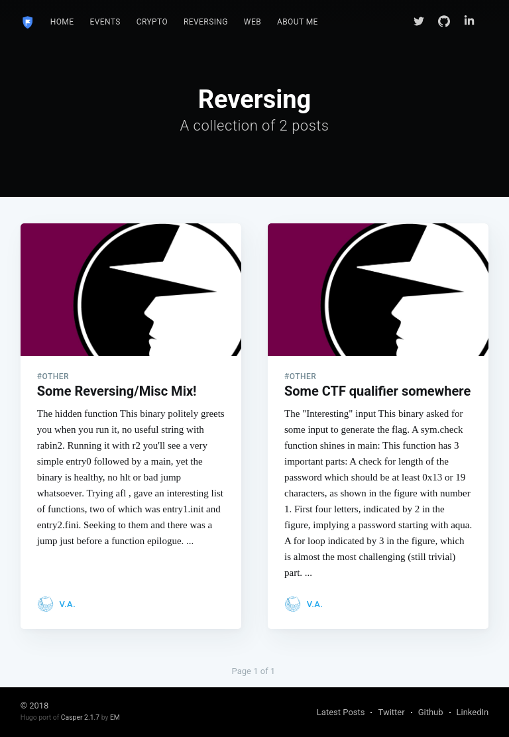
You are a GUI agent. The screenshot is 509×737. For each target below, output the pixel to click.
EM (115, 717)
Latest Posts (341, 712)
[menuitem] (62, 22)
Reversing (206, 22)
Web (252, 22)
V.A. (67, 604)
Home (62, 22)
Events (104, 22)
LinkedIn (473, 712)
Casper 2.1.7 (80, 717)
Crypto (152, 22)
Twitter (391, 712)
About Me (297, 22)
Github (430, 712)
